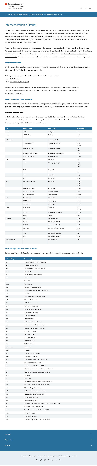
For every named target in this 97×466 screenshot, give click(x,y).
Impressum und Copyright (28, 457)
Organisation (48, 441)
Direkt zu (48, 435)
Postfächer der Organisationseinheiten (29, 71)
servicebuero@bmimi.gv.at (19, 83)
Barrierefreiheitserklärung (62, 457)
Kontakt (48, 447)
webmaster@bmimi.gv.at (14, 95)
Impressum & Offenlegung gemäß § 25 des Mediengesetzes (26, 16)
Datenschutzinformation (45, 457)
